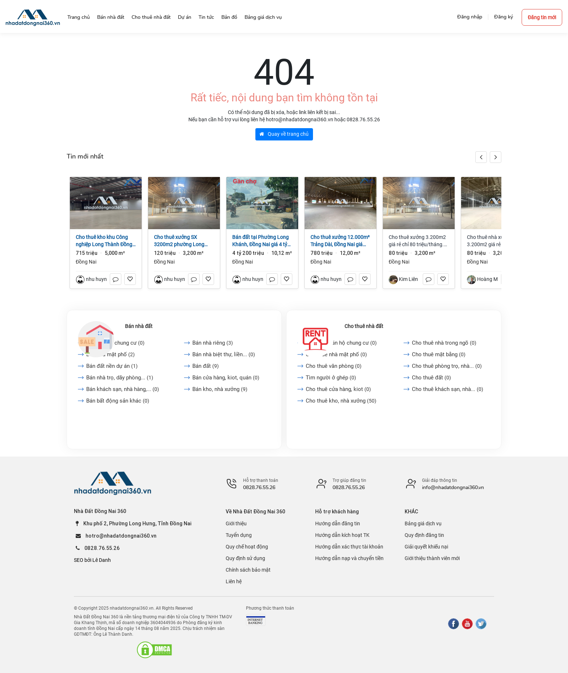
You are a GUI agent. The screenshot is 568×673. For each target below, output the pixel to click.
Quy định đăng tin (424, 535)
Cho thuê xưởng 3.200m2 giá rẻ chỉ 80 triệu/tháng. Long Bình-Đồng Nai (417, 241)
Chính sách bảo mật (248, 570)
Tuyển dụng (239, 535)
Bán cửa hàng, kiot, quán (225, 377)
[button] (495, 157)
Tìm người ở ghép (331, 377)
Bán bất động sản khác (117, 401)
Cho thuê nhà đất (363, 326)
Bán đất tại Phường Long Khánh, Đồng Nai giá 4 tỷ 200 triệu (260, 241)
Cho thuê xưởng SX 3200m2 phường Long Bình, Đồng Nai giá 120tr (181, 241)
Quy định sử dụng (245, 558)
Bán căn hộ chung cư (115, 343)
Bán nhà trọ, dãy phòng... (119, 377)
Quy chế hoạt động (247, 547)
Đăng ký (503, 16)
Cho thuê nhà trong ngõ (444, 343)
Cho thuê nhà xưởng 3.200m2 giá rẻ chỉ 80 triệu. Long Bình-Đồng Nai (496, 241)
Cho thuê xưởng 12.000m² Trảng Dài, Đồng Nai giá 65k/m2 (339, 241)
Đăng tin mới (542, 17)
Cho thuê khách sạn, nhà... (447, 389)
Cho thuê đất (431, 377)
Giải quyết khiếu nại (426, 547)
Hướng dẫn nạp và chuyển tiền (349, 558)
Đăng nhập (469, 16)
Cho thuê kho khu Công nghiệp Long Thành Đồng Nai (104, 241)
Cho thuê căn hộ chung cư (341, 343)
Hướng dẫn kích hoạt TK (342, 535)
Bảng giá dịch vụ (423, 523)
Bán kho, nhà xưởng (219, 389)
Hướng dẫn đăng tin (337, 523)
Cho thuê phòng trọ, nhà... (447, 366)
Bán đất (205, 366)
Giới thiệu (236, 523)
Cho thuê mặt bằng (438, 354)
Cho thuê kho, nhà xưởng (341, 401)
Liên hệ (234, 581)
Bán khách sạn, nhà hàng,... (122, 389)
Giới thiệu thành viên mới (432, 558)
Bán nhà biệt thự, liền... (223, 354)
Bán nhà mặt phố (110, 354)
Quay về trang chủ (284, 134)
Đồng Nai (86, 262)
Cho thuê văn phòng (334, 366)
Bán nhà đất (139, 326)
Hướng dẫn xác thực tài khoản (349, 547)
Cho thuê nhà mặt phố (336, 354)
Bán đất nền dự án (112, 366)
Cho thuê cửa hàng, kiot (338, 389)
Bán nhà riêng (212, 343)
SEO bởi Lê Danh (92, 560)
